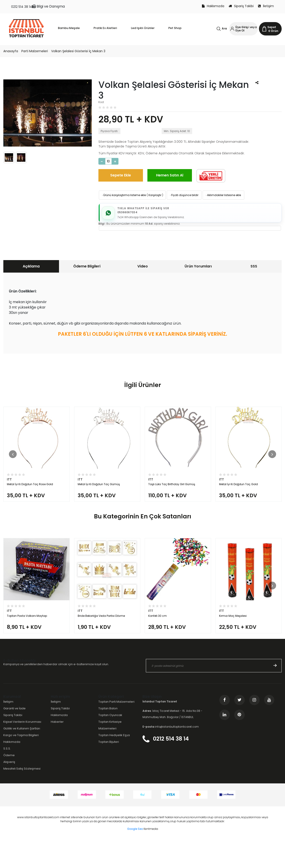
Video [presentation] (142, 267)
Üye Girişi (241, 27)
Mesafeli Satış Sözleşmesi (22, 780)
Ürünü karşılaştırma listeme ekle (123, 195)
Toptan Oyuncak (110, 726)
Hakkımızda (213, 6)
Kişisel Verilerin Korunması (22, 733)
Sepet (271, 27)
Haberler (57, 733)
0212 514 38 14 (21, 6)
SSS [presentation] (253, 267)
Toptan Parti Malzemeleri (116, 712)
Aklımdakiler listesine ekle (223, 195)
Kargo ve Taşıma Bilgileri (21, 746)
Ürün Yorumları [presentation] (198, 267)
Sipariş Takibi (241, 6)
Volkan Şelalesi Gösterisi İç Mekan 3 (78, 51)
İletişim (266, 6)
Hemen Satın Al (169, 175)
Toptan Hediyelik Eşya (114, 746)
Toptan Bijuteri (108, 753)
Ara (224, 28)
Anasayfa (10, 51)
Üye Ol (239, 30)
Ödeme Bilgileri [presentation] (86, 267)
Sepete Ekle (120, 175)
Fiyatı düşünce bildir (183, 195)
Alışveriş (9, 773)
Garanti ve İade (14, 719)
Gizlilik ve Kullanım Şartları (21, 739)
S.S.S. (7, 759)
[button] (13, 458)
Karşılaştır (155, 195)
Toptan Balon (108, 719)
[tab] (31, 267)
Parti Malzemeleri (34, 51)
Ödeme (9, 766)
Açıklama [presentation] (31, 267)
